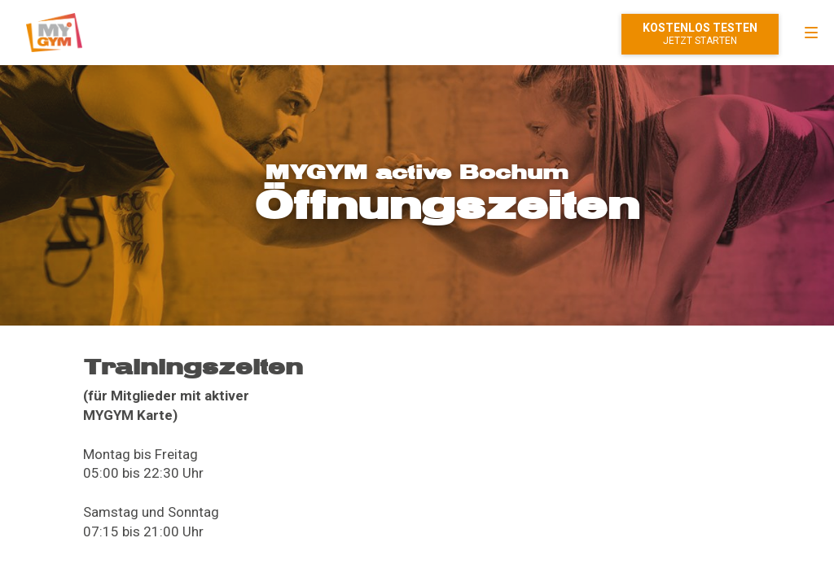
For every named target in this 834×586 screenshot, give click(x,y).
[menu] (811, 32)
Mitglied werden (700, 34)
